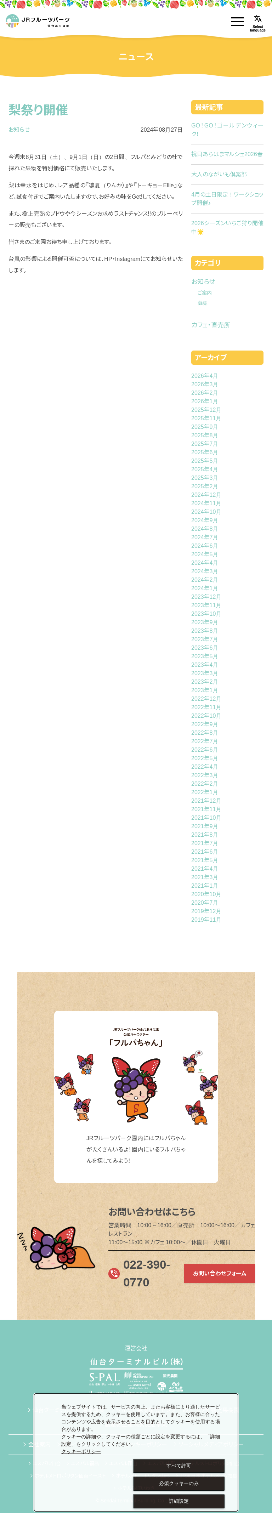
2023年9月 (205, 622)
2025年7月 (205, 444)
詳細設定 (179, 1501)
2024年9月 (205, 520)
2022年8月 (205, 733)
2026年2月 (205, 393)
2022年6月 (205, 750)
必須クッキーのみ (179, 1483)
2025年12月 (206, 410)
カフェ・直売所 (210, 325)
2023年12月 (206, 597)
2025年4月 (205, 469)
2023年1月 (205, 690)
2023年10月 (206, 614)
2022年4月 (205, 767)
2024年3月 (205, 571)
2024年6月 (205, 546)
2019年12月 (206, 911)
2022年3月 (205, 775)
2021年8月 (205, 835)
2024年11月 (206, 503)
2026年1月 (205, 401)
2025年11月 (206, 418)
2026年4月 (205, 376)
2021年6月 (205, 852)
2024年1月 (205, 588)
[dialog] (136, 1452)
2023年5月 (205, 656)
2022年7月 (205, 741)
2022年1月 (205, 792)
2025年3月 (205, 478)
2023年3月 (205, 673)
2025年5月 (205, 461)
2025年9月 (205, 427)
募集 (203, 303)
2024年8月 (205, 529)
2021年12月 (206, 801)
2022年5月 (205, 758)
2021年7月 (205, 843)
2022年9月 (205, 724)
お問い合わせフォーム (219, 1273)
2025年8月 (205, 435)
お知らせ (19, 130)
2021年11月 (206, 809)
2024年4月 (205, 563)
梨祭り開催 (38, 110)
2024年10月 (206, 512)
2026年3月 (205, 384)
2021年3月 (205, 877)
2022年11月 (206, 707)
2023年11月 (206, 605)
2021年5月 (205, 860)
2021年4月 (205, 869)
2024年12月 (206, 495)
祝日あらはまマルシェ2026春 (227, 154)
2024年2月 (205, 580)
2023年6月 (205, 648)
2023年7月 (205, 639)
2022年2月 (205, 784)
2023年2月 (205, 682)
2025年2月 (205, 486)
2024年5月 (205, 554)
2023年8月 (205, 631)
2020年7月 (205, 903)
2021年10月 (206, 818)
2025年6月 (205, 452)
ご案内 (205, 293)
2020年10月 (206, 894)
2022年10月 (206, 716)
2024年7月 (205, 537)
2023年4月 (205, 665)
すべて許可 (178, 1465)
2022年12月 (206, 699)
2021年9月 (205, 826)
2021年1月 (205, 886)
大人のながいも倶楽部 (219, 174)
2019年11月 (206, 920)
